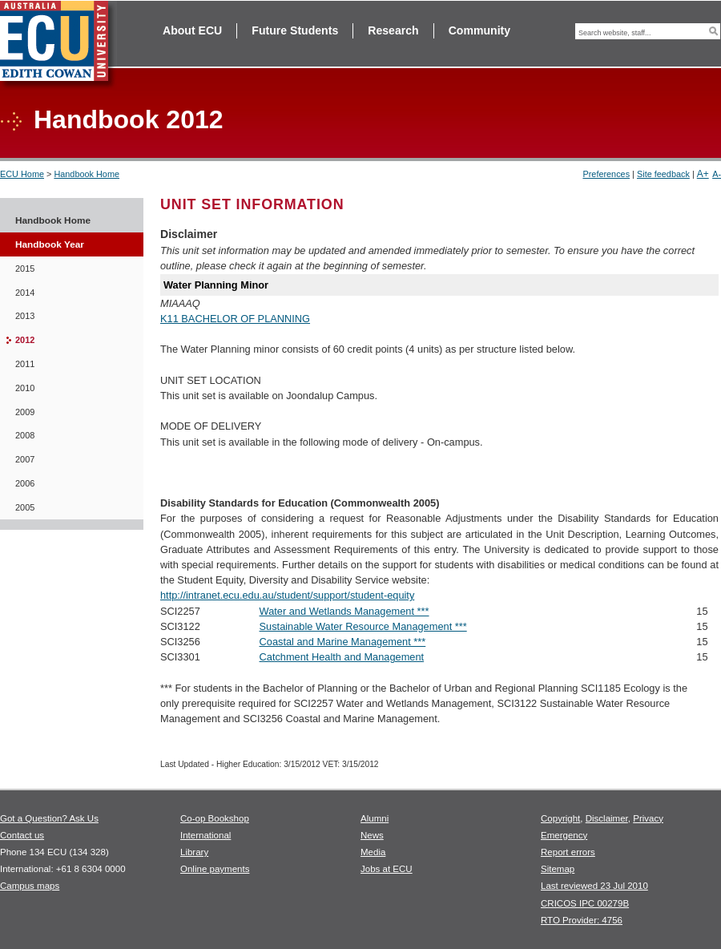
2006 (24, 483)
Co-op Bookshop (214, 818)
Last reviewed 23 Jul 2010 (594, 885)
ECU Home (22, 174)
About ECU (192, 30)
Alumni (374, 818)
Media (372, 852)
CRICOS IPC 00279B (585, 903)
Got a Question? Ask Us (49, 818)
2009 (24, 412)
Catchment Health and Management (342, 657)
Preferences (606, 174)
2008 (24, 435)
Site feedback (663, 174)
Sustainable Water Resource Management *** (363, 626)
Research (393, 30)
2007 (24, 459)
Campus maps (29, 885)
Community (479, 30)
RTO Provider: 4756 (581, 920)
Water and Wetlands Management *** (344, 611)
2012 (24, 340)
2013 (24, 316)
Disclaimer (607, 818)
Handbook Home (86, 174)
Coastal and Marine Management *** (343, 642)
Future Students (295, 30)
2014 (24, 292)
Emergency (564, 835)
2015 (24, 268)
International (205, 835)
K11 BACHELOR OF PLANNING (235, 319)
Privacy (648, 818)
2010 (24, 388)
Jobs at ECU (386, 869)
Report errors (568, 852)
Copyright (560, 818)
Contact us (22, 835)
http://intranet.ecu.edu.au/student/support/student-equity (287, 595)
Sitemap (557, 869)
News (372, 835)
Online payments (214, 869)
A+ (703, 174)
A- (716, 174)
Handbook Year (49, 244)
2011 (24, 364)
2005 (24, 507)
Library (194, 852)
